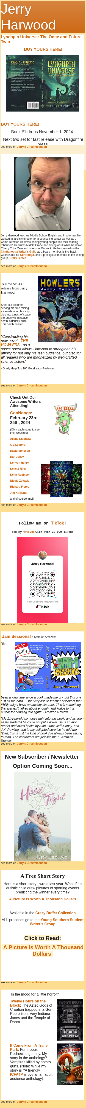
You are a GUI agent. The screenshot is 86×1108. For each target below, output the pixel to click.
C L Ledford (17, 444)
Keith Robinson (20, 474)
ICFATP (16, 1074)
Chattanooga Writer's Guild (18, 251)
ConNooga (27, 254)
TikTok (57, 523)
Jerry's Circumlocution (32, 146)
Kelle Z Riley (18, 468)
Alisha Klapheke (20, 438)
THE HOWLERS (14, 343)
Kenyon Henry (19, 462)
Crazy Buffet (17, 258)
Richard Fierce (19, 486)
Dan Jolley (17, 456)
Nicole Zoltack (19, 480)
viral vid (28, 531)
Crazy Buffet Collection (55, 913)
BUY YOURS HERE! (43, 49)
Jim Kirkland (18, 492)
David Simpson (20, 450)
